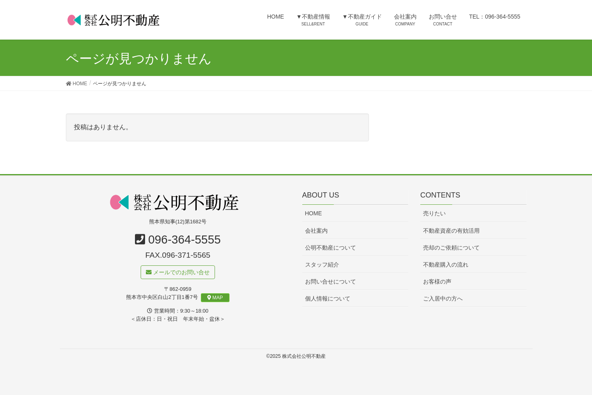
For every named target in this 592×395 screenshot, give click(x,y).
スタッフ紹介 (322, 264)
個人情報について (327, 298)
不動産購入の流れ (445, 264)
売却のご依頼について (451, 247)
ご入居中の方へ (443, 298)
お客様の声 (437, 281)
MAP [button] (215, 297)
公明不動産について (330, 247)
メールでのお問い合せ (178, 272)
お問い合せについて (330, 281)
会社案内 (316, 230)
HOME (313, 213)
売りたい (434, 213)
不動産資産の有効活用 (451, 230)
